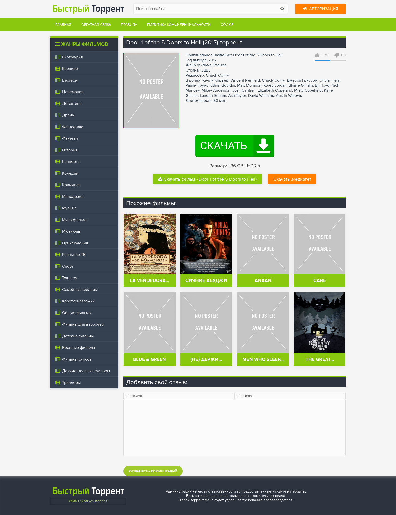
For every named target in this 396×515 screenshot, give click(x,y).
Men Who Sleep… (263, 359)
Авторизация (320, 8)
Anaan (263, 281)
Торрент (88, 9)
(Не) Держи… (206, 359)
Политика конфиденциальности (179, 24)
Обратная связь (96, 24)
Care (319, 281)
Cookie (227, 24)
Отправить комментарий (153, 471)
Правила (129, 24)
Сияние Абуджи (206, 281)
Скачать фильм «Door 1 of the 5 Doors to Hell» (207, 179)
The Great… (320, 359)
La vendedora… (149, 281)
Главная (63, 24)
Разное (220, 65)
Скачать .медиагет (292, 179)
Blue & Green (149, 359)
